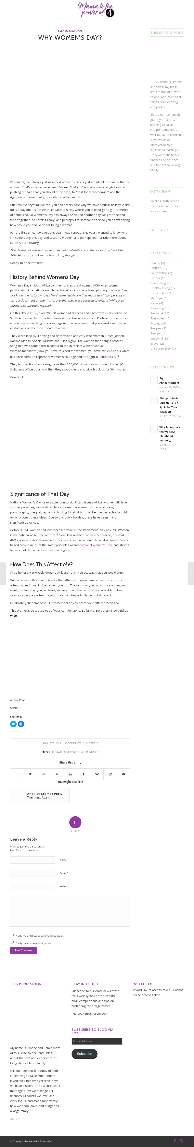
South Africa (107, 357)
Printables (157, 318)
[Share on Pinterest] (56, 774)
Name (64, 860)
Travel (154, 343)
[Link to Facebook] (175, 1141)
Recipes (155, 328)
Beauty (155, 263)
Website (64, 886)
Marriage (156, 298)
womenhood (90, 752)
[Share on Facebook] (17, 774)
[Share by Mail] (123, 774)
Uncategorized (160, 348)
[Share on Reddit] (110, 774)
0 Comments (73, 743)
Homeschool (159, 293)
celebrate (56, 752)
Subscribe (84, 1054)
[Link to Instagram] (181, 1141)
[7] (117, 355)
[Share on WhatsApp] (43, 774)
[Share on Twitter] (30, 774)
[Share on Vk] (96, 774)
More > (15, 1119)
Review (155, 333)
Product (155, 323)
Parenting (157, 308)
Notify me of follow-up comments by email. (40, 935)
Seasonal (75, 31)
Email (64, 873)
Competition (158, 273)
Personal (156, 313)
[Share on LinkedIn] (70, 774)
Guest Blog (158, 283)
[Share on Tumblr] (83, 774)
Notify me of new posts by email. (34, 942)
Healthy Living (160, 288)
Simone (93, 743)
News (154, 303)
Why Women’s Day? (70, 37)
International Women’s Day (93, 545)
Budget (155, 268)
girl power (72, 752)
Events (63, 31)
